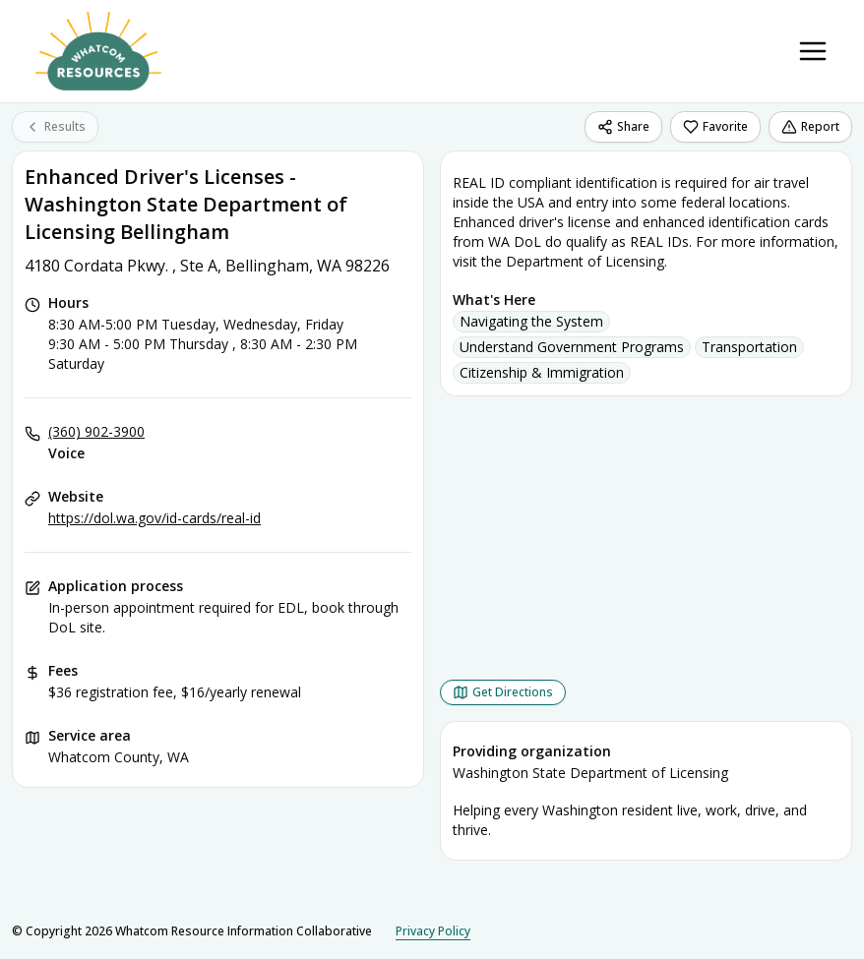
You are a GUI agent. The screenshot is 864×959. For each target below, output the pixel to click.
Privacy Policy (433, 931)
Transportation (749, 346)
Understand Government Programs (572, 346)
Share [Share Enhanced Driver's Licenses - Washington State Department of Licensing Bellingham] (623, 126)
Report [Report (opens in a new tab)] (810, 126)
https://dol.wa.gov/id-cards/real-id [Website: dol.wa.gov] (154, 518)
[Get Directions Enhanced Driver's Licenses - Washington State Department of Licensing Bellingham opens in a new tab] (503, 692)
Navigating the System (531, 321)
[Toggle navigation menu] (813, 51)
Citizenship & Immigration (542, 372)
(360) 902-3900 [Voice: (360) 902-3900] (96, 431)
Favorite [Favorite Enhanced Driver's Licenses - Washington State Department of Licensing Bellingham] (715, 126)
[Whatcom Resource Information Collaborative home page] (98, 51)
